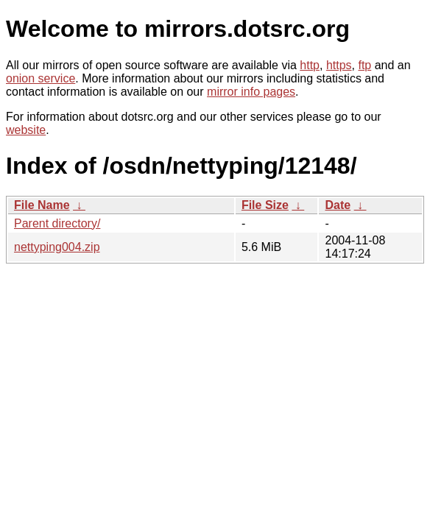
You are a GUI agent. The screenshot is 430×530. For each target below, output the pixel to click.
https (339, 65)
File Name (42, 205)
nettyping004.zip (57, 247)
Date (337, 205)
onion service (40, 78)
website (26, 130)
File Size (265, 205)
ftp (364, 65)
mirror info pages (251, 91)
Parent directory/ (57, 223)
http (310, 65)
